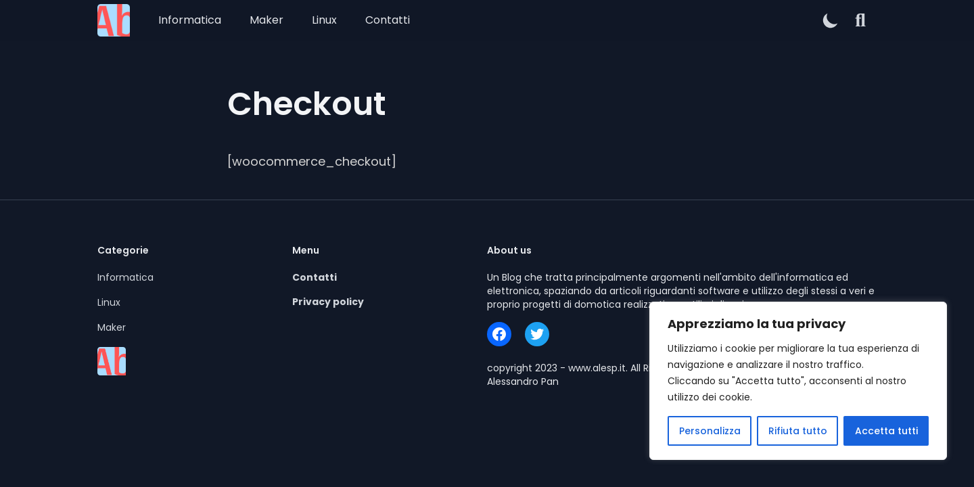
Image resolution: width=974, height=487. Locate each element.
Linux (324, 20)
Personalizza (710, 431)
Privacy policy (328, 301)
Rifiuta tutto (797, 431)
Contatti (387, 20)
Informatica (189, 20)
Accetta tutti (886, 431)
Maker (266, 20)
